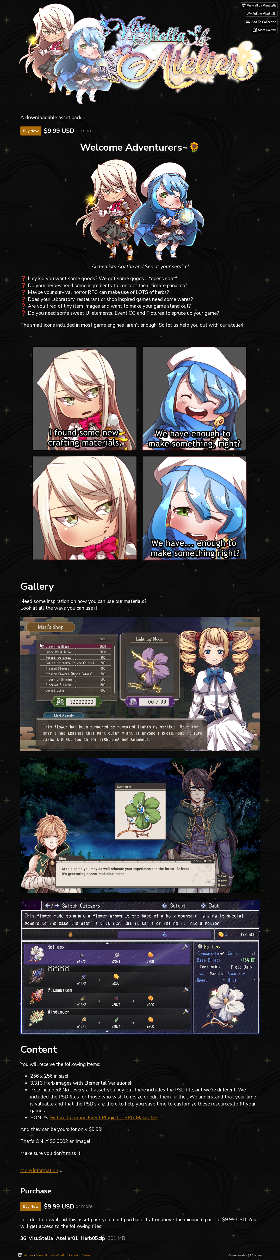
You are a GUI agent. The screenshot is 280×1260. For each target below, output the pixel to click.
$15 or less (255, 1255)
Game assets (236, 1255)
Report (73, 1255)
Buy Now (31, 130)
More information (41, 1170)
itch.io (28, 1255)
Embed (86, 1255)
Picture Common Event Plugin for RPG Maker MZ (104, 1117)
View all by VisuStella (50, 1255)
